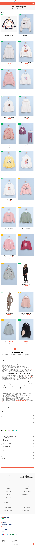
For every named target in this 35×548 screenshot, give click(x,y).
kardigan (31, 369)
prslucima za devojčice (22, 400)
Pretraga (2, 12)
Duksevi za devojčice (6, 407)
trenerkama (17, 400)
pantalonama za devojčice (6, 401)
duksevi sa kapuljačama (29, 376)
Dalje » (19, 348)
